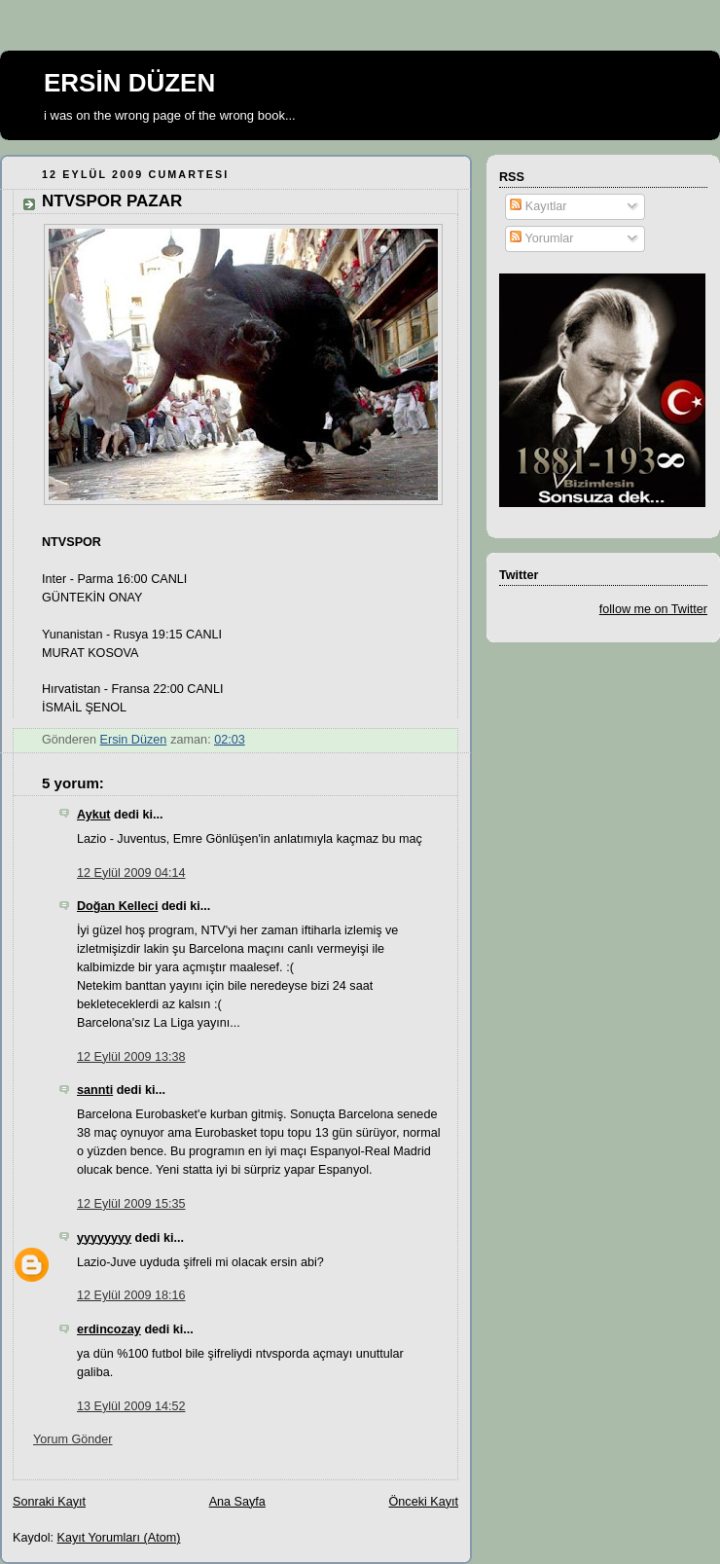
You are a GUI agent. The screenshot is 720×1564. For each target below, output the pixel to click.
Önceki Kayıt (423, 1502)
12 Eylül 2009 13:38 (131, 1057)
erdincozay (109, 1329)
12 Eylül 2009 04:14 (131, 873)
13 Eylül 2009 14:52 (131, 1406)
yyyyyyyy (104, 1238)
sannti (95, 1090)
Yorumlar (541, 238)
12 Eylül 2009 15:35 (131, 1204)
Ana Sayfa (237, 1502)
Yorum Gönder (73, 1439)
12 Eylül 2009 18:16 (131, 1295)
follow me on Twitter (653, 609)
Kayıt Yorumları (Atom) (119, 1538)
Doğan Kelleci (117, 906)
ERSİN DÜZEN (129, 82)
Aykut (94, 814)
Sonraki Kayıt (49, 1502)
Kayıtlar (538, 206)
